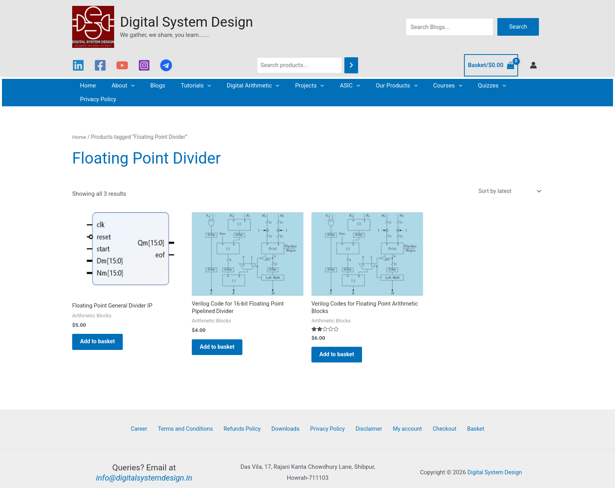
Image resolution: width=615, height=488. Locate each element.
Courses (424, 86)
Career (152, 420)
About (127, 86)
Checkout (434, 420)
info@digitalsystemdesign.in (144, 469)
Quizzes (465, 86)
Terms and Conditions (195, 420)
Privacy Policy (509, 85)
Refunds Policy (250, 420)
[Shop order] (508, 177)
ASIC (334, 86)
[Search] (351, 65)
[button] (135, 86)
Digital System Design (186, 22)
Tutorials (192, 86)
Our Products (377, 86)
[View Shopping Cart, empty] (491, 65)
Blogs (158, 85)
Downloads (290, 420)
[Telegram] (166, 65)
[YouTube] (122, 65)
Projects (298, 86)
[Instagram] (144, 65)
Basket (462, 420)
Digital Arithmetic (245, 86)
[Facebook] (100, 65)
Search (518, 26)
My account (401, 420)
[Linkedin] (78, 65)
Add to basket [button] (102, 330)
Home (96, 85)
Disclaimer (366, 420)
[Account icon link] (533, 65)
